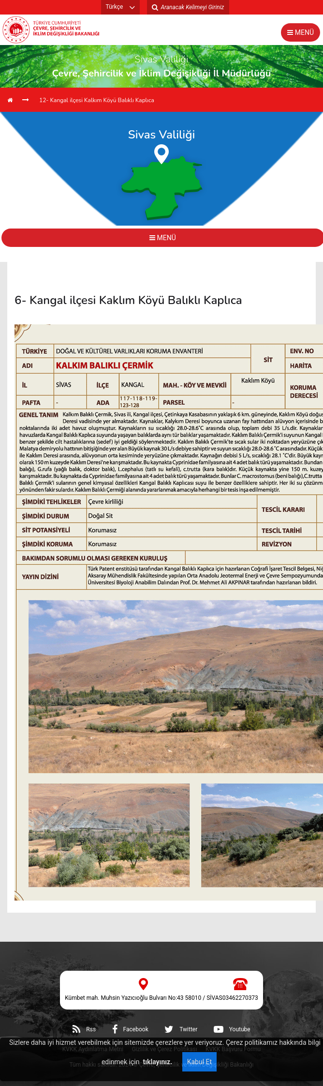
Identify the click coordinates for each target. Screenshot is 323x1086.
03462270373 (240, 997)
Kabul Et (199, 1062)
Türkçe (114, 6)
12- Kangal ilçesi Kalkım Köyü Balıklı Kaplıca (96, 100)
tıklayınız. (156, 1062)
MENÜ (300, 32)
